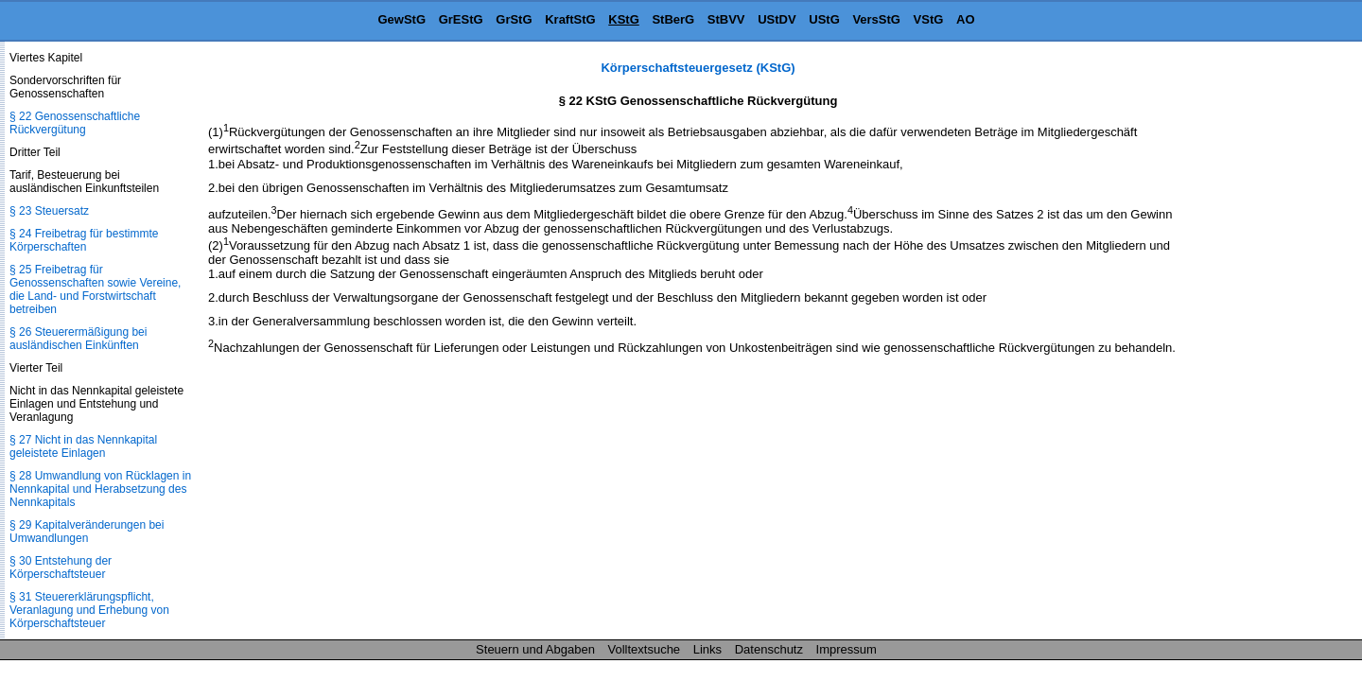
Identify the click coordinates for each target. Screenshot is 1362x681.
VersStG (876, 19)
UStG (824, 19)
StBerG (673, 19)
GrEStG (461, 19)
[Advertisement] (1267, 344)
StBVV (726, 19)
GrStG (514, 19)
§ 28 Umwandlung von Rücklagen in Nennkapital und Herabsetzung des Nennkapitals (100, 489)
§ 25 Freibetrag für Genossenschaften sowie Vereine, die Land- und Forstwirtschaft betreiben (95, 289)
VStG (929, 19)
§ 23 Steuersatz (49, 211)
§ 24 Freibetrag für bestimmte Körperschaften (83, 240)
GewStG (401, 19)
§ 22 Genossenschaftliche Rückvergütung (74, 123)
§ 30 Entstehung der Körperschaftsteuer (60, 567)
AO (965, 19)
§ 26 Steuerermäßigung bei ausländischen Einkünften (78, 338)
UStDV (776, 19)
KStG (623, 19)
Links (707, 649)
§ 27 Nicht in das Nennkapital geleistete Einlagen (83, 446)
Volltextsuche (644, 649)
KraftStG (570, 19)
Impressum (846, 649)
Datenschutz (769, 649)
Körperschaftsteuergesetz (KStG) (697, 68)
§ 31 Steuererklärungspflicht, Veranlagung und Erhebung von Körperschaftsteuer (89, 610)
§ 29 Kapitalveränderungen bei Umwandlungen (86, 531)
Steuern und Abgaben (535, 649)
